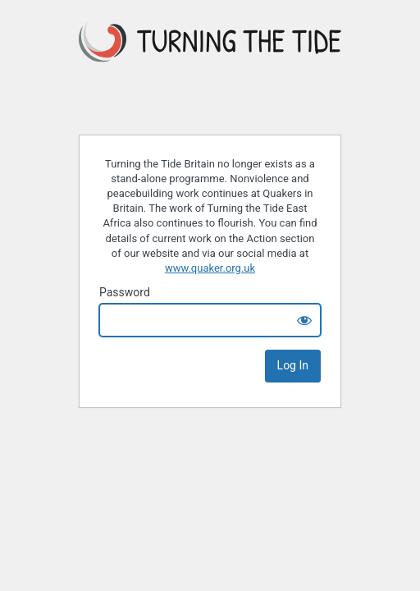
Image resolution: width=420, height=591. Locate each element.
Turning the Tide (210, 68)
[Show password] (304, 320)
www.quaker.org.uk (210, 268)
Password (124, 292)
